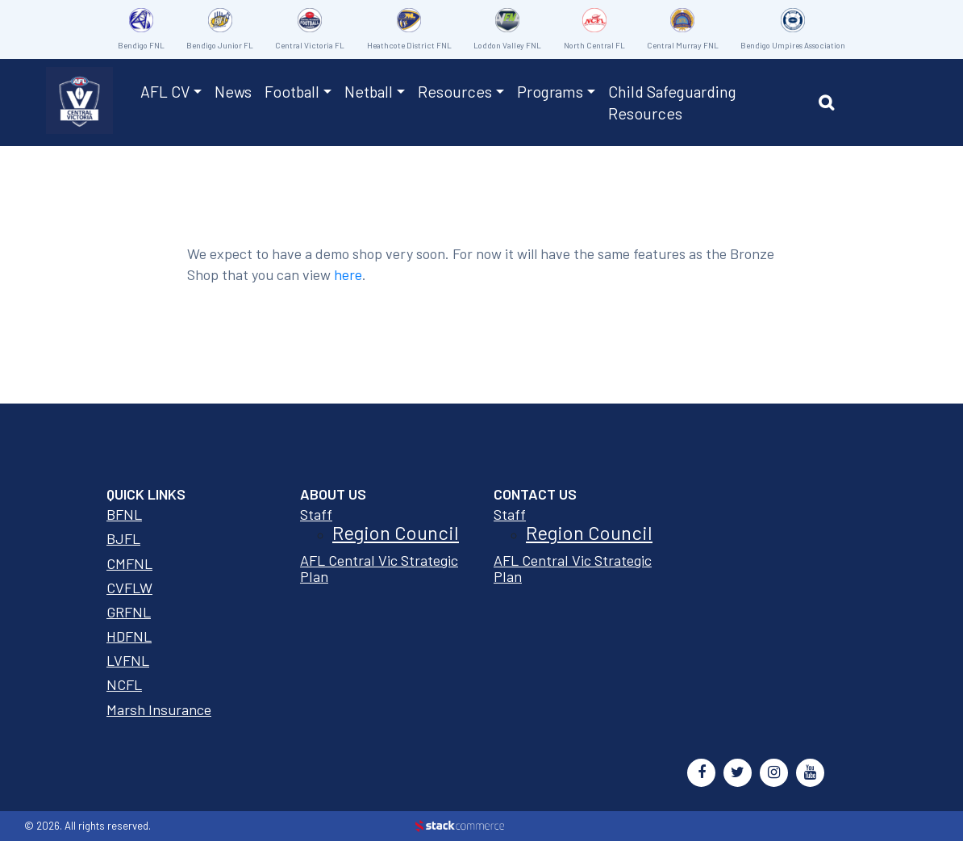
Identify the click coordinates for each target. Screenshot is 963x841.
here (348, 274)
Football (292, 91)
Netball (368, 91)
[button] (830, 105)
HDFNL (129, 636)
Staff (316, 514)
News (233, 91)
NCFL (124, 684)
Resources (455, 91)
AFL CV (165, 91)
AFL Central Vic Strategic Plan (379, 568)
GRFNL (128, 612)
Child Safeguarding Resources (672, 102)
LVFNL (127, 660)
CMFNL (129, 563)
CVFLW (129, 587)
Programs (550, 91)
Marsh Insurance (158, 709)
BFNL (124, 514)
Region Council (395, 532)
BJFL (123, 538)
